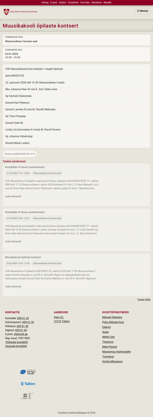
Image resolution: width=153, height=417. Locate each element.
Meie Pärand (109, 346)
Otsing (45, 2)
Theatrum (108, 341)
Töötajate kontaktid (16, 342)
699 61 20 (23, 318)
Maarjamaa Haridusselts (116, 351)
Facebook (73, 2)
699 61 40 (22, 326)
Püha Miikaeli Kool (113, 322)
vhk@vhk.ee (20, 334)
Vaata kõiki (143, 299)
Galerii (62, 2)
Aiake (105, 332)
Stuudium (97, 2)
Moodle (107, 2)
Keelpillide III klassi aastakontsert (25, 212)
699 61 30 (28, 322)
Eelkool (106, 327)
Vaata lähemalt (13, 196)
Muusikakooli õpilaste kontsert (23, 257)
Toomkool (108, 356)
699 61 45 (21, 330)
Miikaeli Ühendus (112, 317)
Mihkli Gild (108, 336)
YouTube (85, 2)
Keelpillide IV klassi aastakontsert (25, 167)
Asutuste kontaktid (16, 346)
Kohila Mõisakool (112, 361)
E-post (53, 2)
